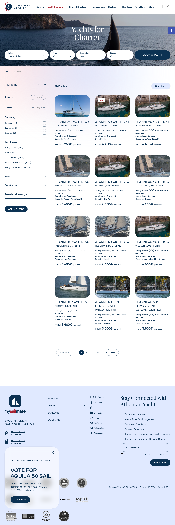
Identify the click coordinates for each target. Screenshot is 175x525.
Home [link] (7, 72)
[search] (168, 6)
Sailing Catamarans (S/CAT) (18, 167)
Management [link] (98, 7)
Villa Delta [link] (140, 7)
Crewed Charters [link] (79, 7)
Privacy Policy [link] (159, 454)
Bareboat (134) (12, 123)
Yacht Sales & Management (140, 419)
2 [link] (87, 352)
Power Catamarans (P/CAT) (18, 162)
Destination (85, 53)
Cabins (9, 107)
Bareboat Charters (135, 424)
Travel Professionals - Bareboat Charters (147, 434)
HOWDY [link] (151, 487)
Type (55, 53)
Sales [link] (40, 7)
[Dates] (26, 56)
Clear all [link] (42, 84)
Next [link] (112, 352)
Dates (10, 53)
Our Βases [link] (127, 7)
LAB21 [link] (167, 487)
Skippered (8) (11, 128)
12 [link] (98, 352)
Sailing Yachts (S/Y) (14, 147)
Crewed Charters (134, 429)
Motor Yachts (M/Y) (15, 157)
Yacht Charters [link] (57, 7)
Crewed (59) (11, 133)
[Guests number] (120, 56)
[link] (171, 30)
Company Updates (135, 414)
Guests (113, 53)
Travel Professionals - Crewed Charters (146, 438)
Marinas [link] (113, 7)
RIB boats (10, 152)
